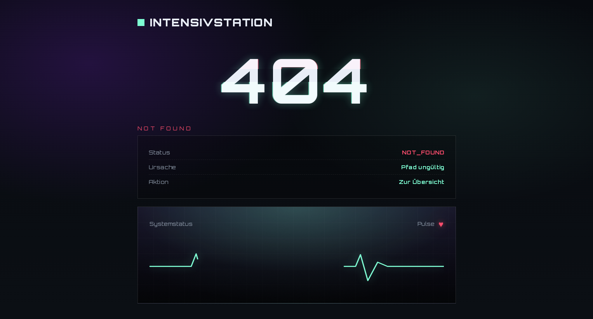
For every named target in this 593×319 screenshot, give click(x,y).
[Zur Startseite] (205, 22)
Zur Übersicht (422, 182)
